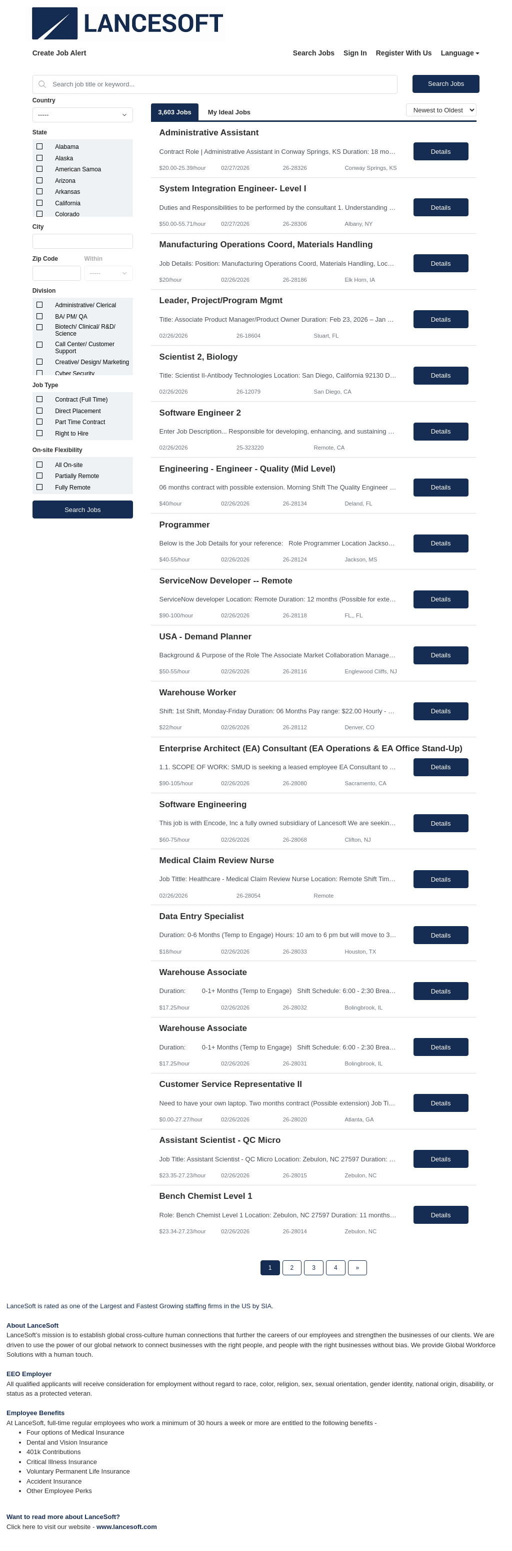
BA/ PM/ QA (71, 316)
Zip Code (45, 258)
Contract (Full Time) (81, 399)
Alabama (66, 146)
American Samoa (78, 169)
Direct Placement (77, 411)
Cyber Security (74, 373)
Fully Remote (72, 487)
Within (93, 258)
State (39, 132)
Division (44, 290)
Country (44, 100)
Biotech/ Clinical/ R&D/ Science (85, 330)
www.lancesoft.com (126, 1527)
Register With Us (404, 53)
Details (441, 151)
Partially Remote (77, 476)
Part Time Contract (80, 422)
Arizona (65, 180)
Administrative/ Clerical (85, 305)
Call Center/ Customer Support (84, 348)
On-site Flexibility (57, 450)
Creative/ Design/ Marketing (92, 362)
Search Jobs (313, 53)
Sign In (355, 53)
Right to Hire (71, 433)
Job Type (45, 385)
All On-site (68, 465)
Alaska (64, 158)
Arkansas (67, 191)
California (67, 203)
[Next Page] (358, 1267)
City (38, 226)
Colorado (67, 214)
